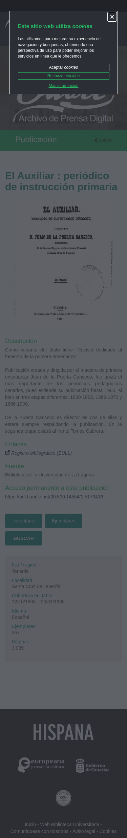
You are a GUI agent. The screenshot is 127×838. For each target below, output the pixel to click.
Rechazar (63, 75)
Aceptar (63, 67)
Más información (63, 85)
